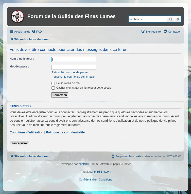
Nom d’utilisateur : (22, 58)
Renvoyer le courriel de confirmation (73, 76)
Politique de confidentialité (65, 132)
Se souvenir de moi (65, 83)
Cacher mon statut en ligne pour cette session (82, 87)
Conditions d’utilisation (26, 132)
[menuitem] (37, 32)
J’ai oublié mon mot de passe (69, 72)
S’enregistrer (19, 143)
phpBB (83, 163)
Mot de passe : (19, 66)
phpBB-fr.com (102, 171)
